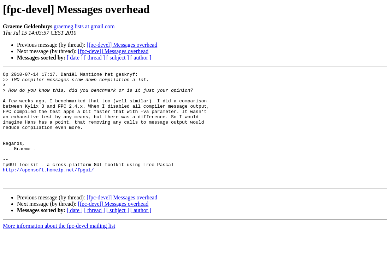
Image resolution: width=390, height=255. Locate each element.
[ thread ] (94, 58)
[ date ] (75, 58)
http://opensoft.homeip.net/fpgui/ (48, 190)
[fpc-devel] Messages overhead (122, 45)
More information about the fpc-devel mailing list (59, 248)
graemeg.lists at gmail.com (84, 26)
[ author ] (141, 58)
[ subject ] (117, 58)
